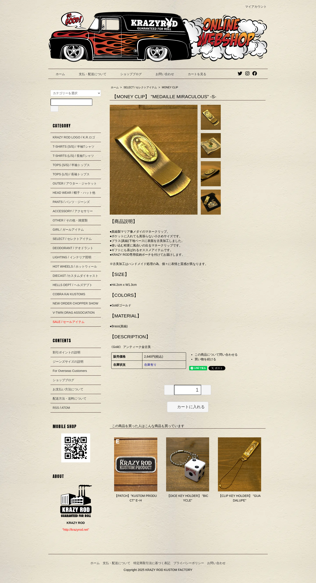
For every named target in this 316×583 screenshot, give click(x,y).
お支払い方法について (68, 389)
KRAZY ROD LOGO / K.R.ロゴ (74, 137)
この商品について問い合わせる (216, 354)
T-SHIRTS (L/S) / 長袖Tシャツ (73, 156)
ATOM (65, 407)
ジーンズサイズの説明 (68, 361)
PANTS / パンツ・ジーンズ (71, 202)
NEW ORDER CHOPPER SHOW (75, 303)
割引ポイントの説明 (66, 352)
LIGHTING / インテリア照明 (72, 257)
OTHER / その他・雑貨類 (70, 220)
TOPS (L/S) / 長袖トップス (71, 174)
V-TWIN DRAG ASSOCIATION (74, 312)
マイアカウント (254, 6)
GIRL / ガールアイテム (68, 229)
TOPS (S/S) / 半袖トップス (71, 165)
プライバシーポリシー (188, 563)
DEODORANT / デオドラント (73, 248)
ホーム (57, 74)
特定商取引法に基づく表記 (151, 563)
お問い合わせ (161, 74)
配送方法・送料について (69, 398)
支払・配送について (89, 74)
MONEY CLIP (170, 87)
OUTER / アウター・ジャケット (75, 183)
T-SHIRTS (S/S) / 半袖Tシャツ (73, 146)
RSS (56, 407)
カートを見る (193, 74)
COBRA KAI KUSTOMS (69, 294)
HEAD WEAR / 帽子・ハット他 (74, 192)
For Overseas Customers (70, 371)
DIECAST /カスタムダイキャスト (75, 275)
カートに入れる (188, 406)
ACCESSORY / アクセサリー (73, 211)
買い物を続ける (205, 359)
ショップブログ (128, 74)
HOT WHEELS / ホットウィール (75, 266)
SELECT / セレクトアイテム (140, 87)
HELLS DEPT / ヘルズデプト (72, 285)
